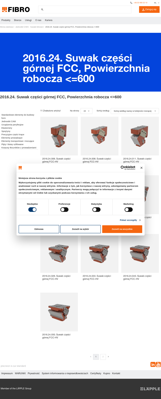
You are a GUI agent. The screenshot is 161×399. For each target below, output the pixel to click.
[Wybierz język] (156, 3)
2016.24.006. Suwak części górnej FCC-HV (56, 160)
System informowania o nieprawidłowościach (65, 374)
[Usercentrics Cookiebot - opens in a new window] (122, 168)
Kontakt (116, 374)
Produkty (5, 20)
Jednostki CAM (21, 27)
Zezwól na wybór (80, 229)
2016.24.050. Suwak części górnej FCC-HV (56, 336)
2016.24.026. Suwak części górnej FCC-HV (56, 277)
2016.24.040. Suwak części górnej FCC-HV (137, 277)
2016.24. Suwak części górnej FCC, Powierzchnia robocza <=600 (72, 27)
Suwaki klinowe (36, 27)
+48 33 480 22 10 (140, 3)
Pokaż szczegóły (128, 220)
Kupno (106, 374)
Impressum (7, 374)
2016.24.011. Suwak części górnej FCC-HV (137, 160)
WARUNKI (20, 374)
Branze (17, 20)
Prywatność (34, 374)
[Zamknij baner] (141, 168)
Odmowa (38, 229)
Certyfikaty (95, 374)
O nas (38, 20)
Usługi (28, 20)
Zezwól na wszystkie (122, 229)
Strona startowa (6, 27)
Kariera (48, 20)
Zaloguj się (149, 10)
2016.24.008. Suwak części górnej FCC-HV (97, 160)
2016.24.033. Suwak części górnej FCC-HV (97, 277)
